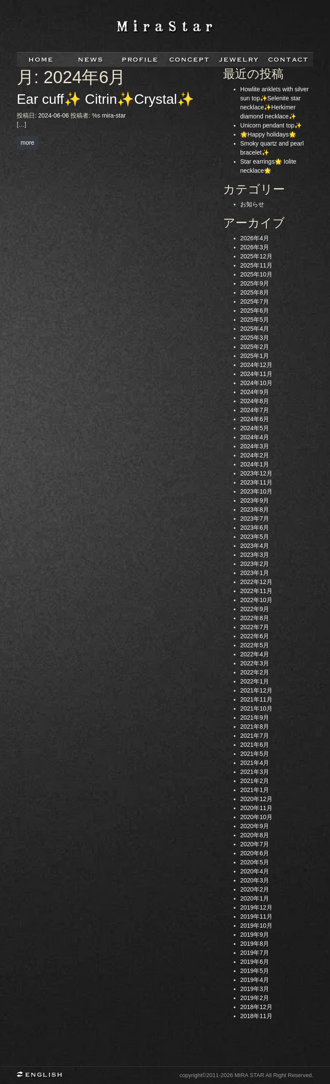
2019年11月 (256, 916)
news (91, 60)
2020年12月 (256, 798)
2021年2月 (254, 780)
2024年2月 (254, 455)
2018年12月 (256, 1006)
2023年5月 (254, 536)
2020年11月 (256, 807)
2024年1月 (254, 464)
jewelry (239, 60)
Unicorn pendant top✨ (271, 125)
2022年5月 (254, 645)
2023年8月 (254, 509)
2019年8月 (254, 943)
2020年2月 (254, 889)
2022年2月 (254, 672)
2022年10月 (256, 599)
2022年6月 (254, 636)
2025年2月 (254, 346)
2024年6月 (254, 419)
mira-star (113, 115)
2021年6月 (254, 744)
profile (140, 60)
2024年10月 (256, 382)
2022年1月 (254, 681)
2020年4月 (254, 871)
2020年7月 (254, 844)
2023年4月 (254, 545)
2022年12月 (256, 581)
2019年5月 (254, 970)
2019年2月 (254, 997)
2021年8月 (254, 726)
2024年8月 (254, 401)
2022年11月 (256, 590)
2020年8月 (254, 835)
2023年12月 (256, 473)
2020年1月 (254, 898)
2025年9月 (254, 283)
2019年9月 (254, 934)
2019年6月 (254, 961)
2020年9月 (254, 826)
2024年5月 (254, 428)
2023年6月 (254, 527)
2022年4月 (254, 654)
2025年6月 (254, 310)
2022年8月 (254, 618)
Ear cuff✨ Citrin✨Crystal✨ (105, 99)
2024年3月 (254, 446)
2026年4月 (254, 238)
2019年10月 (256, 925)
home (41, 60)
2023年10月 (256, 491)
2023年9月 (254, 500)
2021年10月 (256, 708)
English (42, 1075)
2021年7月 (254, 735)
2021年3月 (254, 771)
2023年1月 (254, 572)
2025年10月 (256, 274)
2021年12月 (256, 690)
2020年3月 (254, 880)
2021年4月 (254, 762)
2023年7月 (254, 518)
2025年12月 (256, 256)
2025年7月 (254, 301)
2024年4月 (254, 437)
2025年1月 (254, 355)
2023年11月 (256, 482)
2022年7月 (254, 627)
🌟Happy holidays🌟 (268, 134)
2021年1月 (254, 789)
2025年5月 (254, 319)
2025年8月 (254, 292)
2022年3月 (254, 663)
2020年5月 (254, 862)
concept (189, 60)
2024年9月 (254, 391)
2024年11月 (256, 373)
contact (288, 60)
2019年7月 (254, 952)
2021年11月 (256, 699)
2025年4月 (254, 328)
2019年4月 (254, 979)
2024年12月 (256, 364)
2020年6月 (254, 853)
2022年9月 (254, 609)
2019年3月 (254, 988)
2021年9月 (254, 717)
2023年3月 (254, 554)
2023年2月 (254, 563)
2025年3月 (254, 337)
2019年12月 (256, 907)
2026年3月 (254, 247)
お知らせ (252, 204)
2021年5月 (254, 753)
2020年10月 (256, 817)
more (27, 142)
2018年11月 (256, 1016)
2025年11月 (256, 265)
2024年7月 (254, 410)
